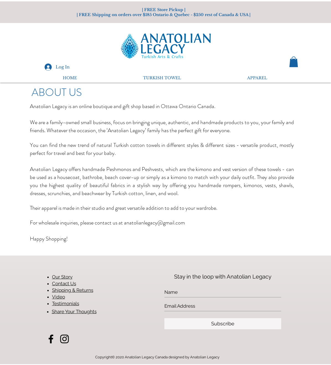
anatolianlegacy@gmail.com (154, 223)
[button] (293, 62)
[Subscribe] (222, 323)
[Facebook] (51, 339)
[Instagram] (64, 339)
